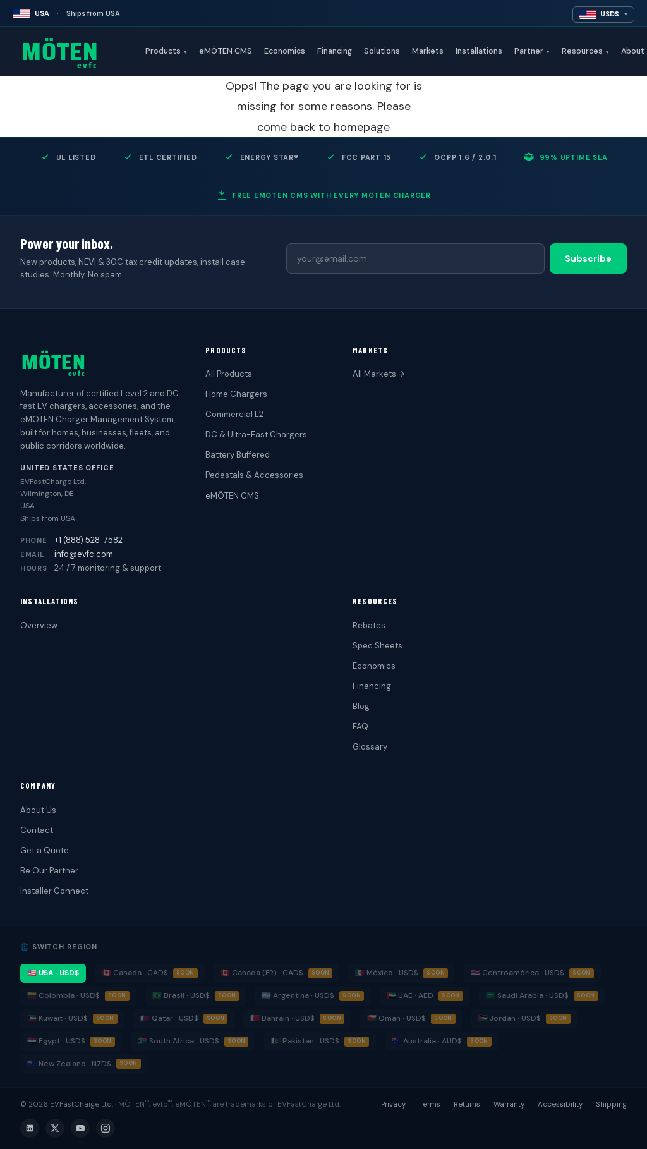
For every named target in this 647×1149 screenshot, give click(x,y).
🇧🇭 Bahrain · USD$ (282, 1018)
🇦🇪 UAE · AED (410, 995)
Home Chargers (236, 394)
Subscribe (588, 258)
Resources (585, 51)
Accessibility (560, 1104)
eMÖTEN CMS (225, 51)
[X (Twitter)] (54, 1128)
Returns (467, 1104)
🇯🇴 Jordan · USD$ (509, 1018)
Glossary (370, 746)
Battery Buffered (237, 454)
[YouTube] (80, 1128)
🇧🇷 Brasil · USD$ (181, 995)
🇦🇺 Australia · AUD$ (427, 1041)
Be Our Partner (49, 870)
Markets (428, 51)
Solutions (382, 51)
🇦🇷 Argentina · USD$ (298, 995)
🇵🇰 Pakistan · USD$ (305, 1041)
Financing (334, 51)
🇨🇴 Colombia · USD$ (63, 995)
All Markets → (378, 373)
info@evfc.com (83, 554)
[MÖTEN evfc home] (80, 51)
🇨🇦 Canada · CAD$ (135, 973)
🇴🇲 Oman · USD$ (396, 1018)
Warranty (508, 1104)
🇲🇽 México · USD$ (386, 973)
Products (166, 51)
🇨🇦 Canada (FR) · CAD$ (262, 973)
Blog (361, 706)
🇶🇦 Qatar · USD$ (169, 1018)
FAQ (360, 726)
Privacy (393, 1104)
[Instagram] (105, 1128)
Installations (479, 51)
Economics (284, 51)
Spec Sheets (377, 645)
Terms (429, 1104)
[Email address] (415, 258)
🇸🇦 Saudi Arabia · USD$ (527, 995)
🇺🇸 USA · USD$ (53, 973)
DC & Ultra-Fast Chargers (256, 434)
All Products (228, 373)
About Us (38, 810)
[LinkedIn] (29, 1128)
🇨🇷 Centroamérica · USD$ (517, 973)
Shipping (611, 1104)
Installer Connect (54, 890)
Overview (38, 625)
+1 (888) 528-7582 (88, 540)
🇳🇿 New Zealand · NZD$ (69, 1064)
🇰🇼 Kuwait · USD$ (57, 1018)
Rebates (369, 625)
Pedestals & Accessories (254, 475)
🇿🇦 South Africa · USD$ (178, 1041)
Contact (36, 830)
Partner (532, 51)
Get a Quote (44, 850)
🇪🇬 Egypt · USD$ (56, 1041)
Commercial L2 (234, 414)
